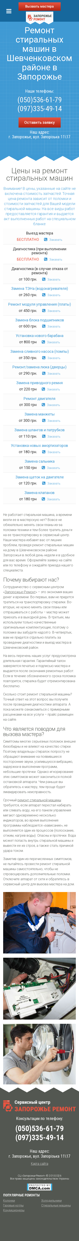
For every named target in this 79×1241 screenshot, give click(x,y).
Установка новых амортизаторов (39, 445)
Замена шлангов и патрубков (39, 430)
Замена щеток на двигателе (39, 477)
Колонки (9, 1200)
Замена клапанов (39, 492)
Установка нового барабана (39, 335)
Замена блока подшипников (39, 320)
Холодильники (51, 1200)
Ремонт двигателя (39, 398)
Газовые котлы (13, 1205)
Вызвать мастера (39, 6)
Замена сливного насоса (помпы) (39, 351)
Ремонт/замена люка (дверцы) (39, 367)
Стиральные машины (56, 1205)
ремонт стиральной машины (39, 800)
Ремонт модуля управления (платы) (39, 304)
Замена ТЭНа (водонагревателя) (39, 288)
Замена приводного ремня (39, 383)
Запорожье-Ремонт (20, 592)
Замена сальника (40, 461)
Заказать (53, 239)
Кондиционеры (13, 1210)
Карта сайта (39, 1164)
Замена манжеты (39, 414)
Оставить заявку (39, 122)
